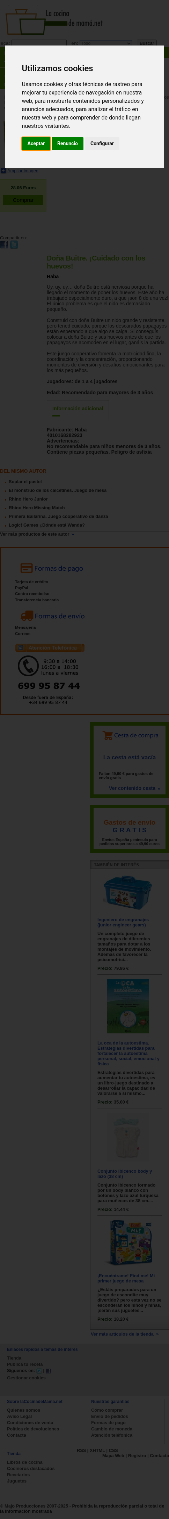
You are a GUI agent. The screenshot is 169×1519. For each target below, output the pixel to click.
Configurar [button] (102, 143)
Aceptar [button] (36, 143)
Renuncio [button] (67, 143)
